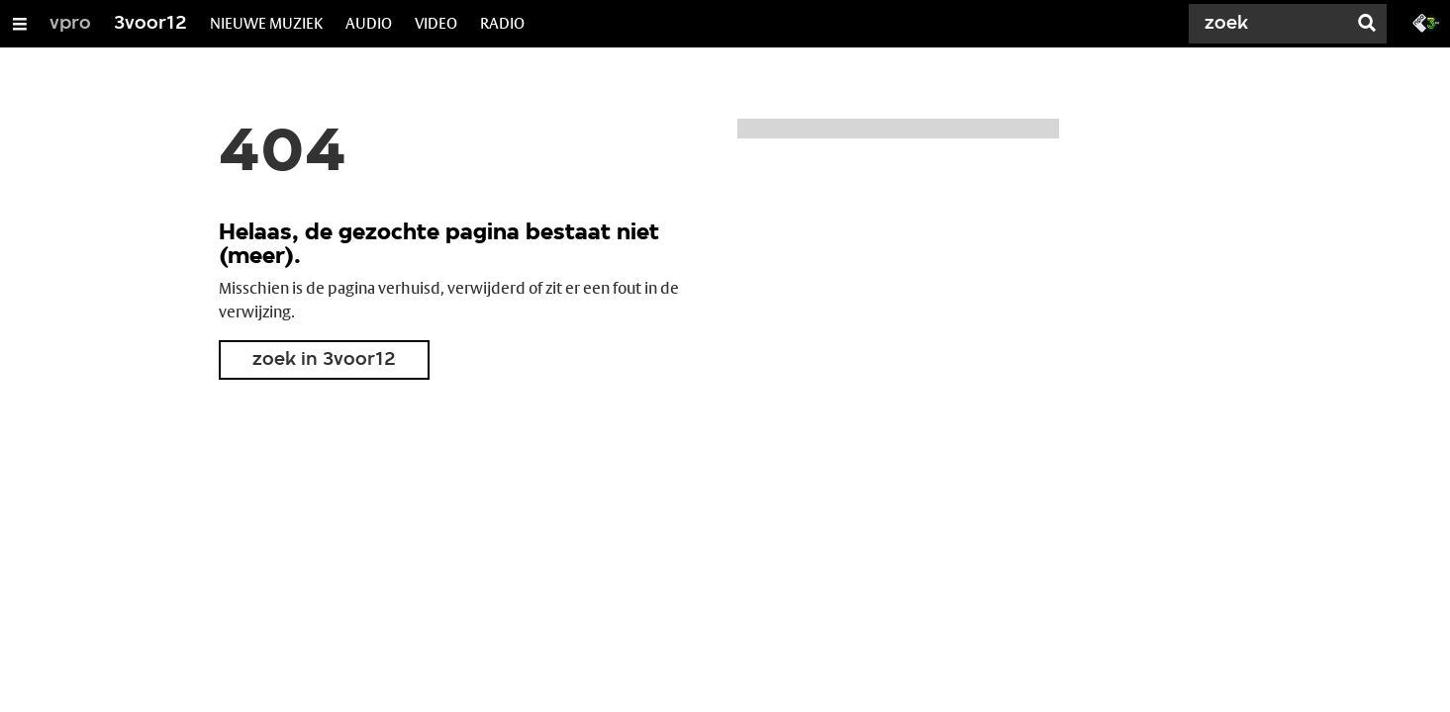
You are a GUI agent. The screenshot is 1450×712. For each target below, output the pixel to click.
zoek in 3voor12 (324, 360)
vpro (70, 24)
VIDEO (436, 23)
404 (282, 154)
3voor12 (150, 24)
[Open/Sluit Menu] (20, 23)
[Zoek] (1272, 24)
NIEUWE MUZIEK (266, 23)
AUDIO (368, 23)
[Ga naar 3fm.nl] (1426, 22)
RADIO (502, 23)
